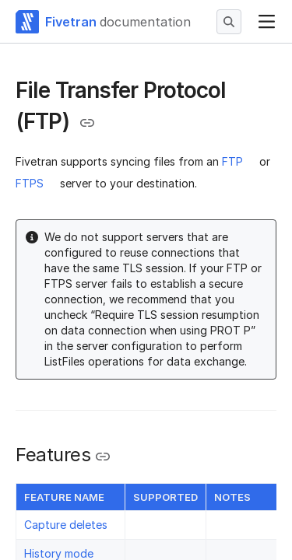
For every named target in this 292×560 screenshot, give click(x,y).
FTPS (30, 183)
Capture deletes (65, 524)
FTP (232, 161)
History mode (58, 553)
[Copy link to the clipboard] (87, 122)
